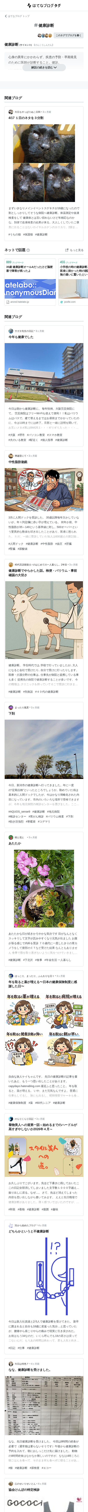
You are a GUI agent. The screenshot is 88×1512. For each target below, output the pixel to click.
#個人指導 (47, 439)
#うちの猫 (15, 234)
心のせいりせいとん (25, 1483)
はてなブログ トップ (17, 16)
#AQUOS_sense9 (19, 811)
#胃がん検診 (36, 816)
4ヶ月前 (42, 1225)
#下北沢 (28, 959)
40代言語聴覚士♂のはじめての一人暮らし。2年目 (41, 564)
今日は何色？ (22, 1364)
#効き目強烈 (16, 821)
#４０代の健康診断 (46, 691)
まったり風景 (22, 707)
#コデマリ (44, 821)
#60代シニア (43, 1102)
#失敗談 (28, 691)
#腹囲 (45, 1209)
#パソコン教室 (36, 434)
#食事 (38, 959)
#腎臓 (12, 548)
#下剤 (69, 816)
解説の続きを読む (44, 67)
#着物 (21, 1209)
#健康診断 (41, 234)
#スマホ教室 (54, 434)
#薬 (31, 1102)
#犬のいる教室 (17, 439)
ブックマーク (15, 262)
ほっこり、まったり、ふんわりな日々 (34, 976)
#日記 (12, 1347)
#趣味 (54, 1209)
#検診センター (17, 816)
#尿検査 (34, 1467)
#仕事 (21, 1347)
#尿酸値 (22, 548)
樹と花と (20, 837)
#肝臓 (68, 543)
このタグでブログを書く (68, 35)
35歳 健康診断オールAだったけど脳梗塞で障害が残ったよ (29, 268)
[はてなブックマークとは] (28, 250)
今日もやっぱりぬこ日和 (27, 112)
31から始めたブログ (25, 1225)
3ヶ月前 (47, 112)
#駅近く (33, 439)
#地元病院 (53, 811)
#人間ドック (16, 543)
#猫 (11, 1467)
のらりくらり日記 (24, 1119)
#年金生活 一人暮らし (57, 959)
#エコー (46, 1467)
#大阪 (12, 434)
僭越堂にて (20, 455)
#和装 (12, 1209)
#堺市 (21, 434)
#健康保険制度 (17, 1102)
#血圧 (58, 543)
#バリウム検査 (55, 816)
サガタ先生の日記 (24, 331)
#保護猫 (28, 234)
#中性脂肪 (47, 543)
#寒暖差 (31, 821)
